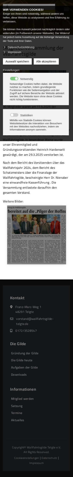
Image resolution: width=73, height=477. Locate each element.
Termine (16, 413)
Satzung (16, 406)
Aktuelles (17, 420)
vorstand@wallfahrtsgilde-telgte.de (35, 321)
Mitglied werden (22, 399)
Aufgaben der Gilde (24, 367)
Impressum (36, 463)
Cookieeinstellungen (26, 457)
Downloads (19, 374)
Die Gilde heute (22, 360)
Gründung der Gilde (24, 353)
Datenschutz (49, 457)
